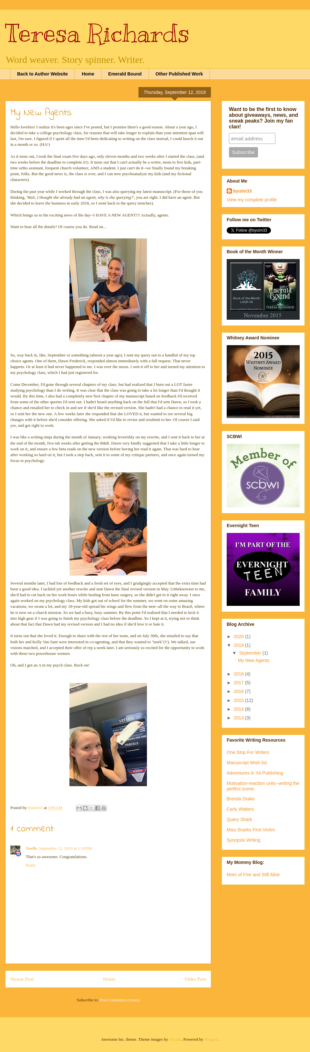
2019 (239, 645)
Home (88, 73)
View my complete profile (252, 199)
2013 (239, 717)
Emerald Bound (124, 73)
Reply (31, 865)
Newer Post (22, 979)
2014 (239, 709)
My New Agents (253, 660)
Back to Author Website (42, 73)
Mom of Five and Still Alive (253, 874)
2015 (239, 700)
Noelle (31, 848)
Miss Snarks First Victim (251, 829)
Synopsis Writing (243, 840)
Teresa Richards (97, 33)
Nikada (175, 1039)
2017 (239, 682)
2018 (239, 673)
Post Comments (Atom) (120, 999)
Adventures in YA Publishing (255, 773)
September (250, 653)
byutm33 (242, 191)
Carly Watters (240, 809)
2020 (239, 636)
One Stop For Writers (248, 752)
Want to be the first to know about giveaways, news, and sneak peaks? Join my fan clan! (263, 117)
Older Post (195, 979)
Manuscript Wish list (247, 762)
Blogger (211, 1039)
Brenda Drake (240, 798)
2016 (239, 691)
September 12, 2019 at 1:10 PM (65, 848)
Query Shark (239, 819)
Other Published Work (179, 73)
